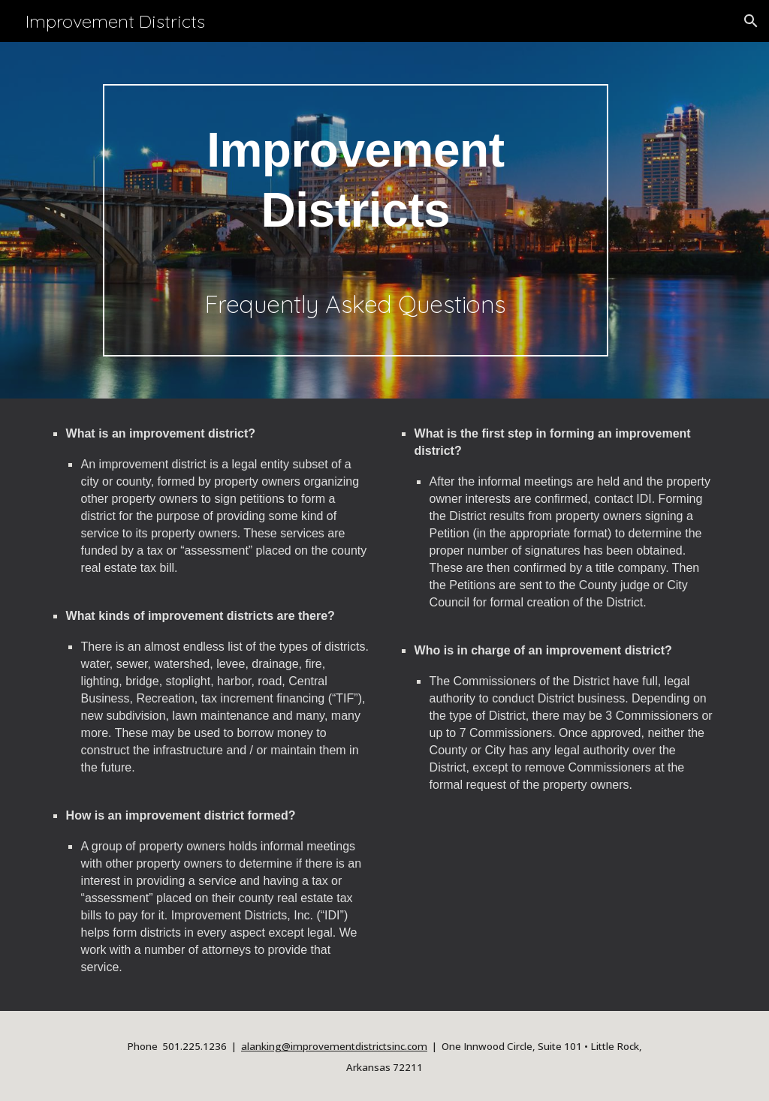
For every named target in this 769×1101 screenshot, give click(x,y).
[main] (355, 220)
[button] (751, 21)
